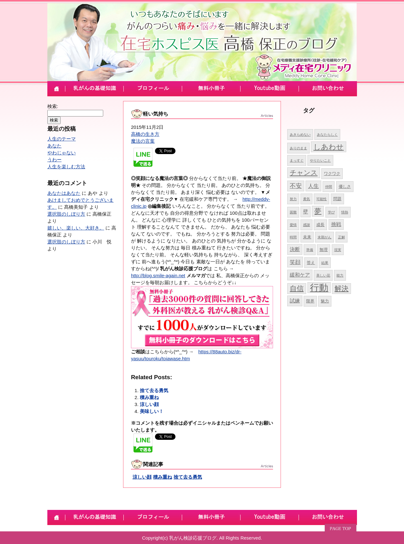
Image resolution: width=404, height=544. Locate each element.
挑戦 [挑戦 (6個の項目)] (336, 224)
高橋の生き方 (145, 134)
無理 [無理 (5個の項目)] (323, 249)
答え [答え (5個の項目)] (311, 262)
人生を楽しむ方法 (66, 166)
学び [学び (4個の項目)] (331, 212)
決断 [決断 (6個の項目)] (295, 249)
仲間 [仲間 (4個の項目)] (328, 186)
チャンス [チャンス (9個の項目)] (304, 172)
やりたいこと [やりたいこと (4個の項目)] (320, 160)
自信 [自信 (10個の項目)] (297, 288)
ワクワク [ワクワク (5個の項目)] (332, 173)
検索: (52, 106)
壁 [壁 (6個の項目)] (305, 211)
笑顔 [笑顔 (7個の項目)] (295, 262)
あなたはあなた (63, 193)
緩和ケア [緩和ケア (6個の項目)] (300, 275)
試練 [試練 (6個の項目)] (295, 300)
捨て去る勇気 (154, 390)
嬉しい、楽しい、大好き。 (75, 227)
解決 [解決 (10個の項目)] (341, 288)
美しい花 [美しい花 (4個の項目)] (323, 275)
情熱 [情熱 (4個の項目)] (344, 212)
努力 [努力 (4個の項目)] (293, 199)
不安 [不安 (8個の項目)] (296, 185)
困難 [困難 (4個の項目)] (293, 212)
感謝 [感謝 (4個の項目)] (306, 225)
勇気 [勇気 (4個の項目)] (306, 199)
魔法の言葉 (143, 141)
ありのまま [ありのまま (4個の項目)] (298, 148)
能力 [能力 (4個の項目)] (339, 275)
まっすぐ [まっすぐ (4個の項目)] (297, 160)
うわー (54, 159)
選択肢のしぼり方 (66, 214)
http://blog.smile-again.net (158, 275)
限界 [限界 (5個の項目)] (310, 301)
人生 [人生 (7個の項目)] (313, 186)
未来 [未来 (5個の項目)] (307, 237)
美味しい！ (151, 411)
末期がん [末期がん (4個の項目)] (324, 237)
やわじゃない (61, 152)
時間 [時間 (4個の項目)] (293, 237)
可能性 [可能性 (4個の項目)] (321, 199)
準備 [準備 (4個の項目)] (309, 250)
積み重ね (149, 397)
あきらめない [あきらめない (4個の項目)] (300, 134)
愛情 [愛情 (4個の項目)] (293, 225)
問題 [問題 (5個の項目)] (337, 198)
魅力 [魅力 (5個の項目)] (325, 301)
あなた (54, 145)
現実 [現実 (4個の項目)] (337, 250)
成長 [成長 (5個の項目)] (320, 224)
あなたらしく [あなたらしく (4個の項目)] (327, 134)
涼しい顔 (149, 404)
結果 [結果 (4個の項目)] (324, 263)
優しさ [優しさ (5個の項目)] (345, 186)
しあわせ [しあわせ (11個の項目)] (328, 147)
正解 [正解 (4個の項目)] (341, 237)
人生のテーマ (61, 138)
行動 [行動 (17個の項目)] (319, 287)
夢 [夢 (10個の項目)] (317, 211)
